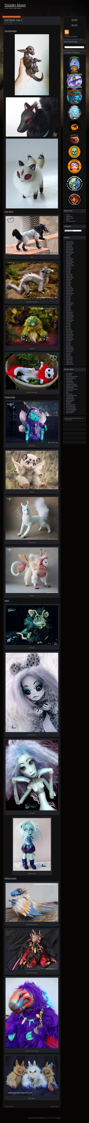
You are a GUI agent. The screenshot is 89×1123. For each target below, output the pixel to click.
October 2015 (69, 318)
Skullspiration (69, 401)
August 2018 (69, 279)
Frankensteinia (69, 381)
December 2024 (69, 247)
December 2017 (69, 288)
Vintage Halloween (70, 411)
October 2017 (69, 291)
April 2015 (68, 328)
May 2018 (68, 284)
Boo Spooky (69, 374)
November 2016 (69, 302)
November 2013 (69, 350)
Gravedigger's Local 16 (71, 384)
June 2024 (68, 257)
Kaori (7, 601)
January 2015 (69, 332)
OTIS (67, 392)
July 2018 (68, 280)
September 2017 (70, 293)
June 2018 (68, 282)
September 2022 (70, 265)
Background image (69, 418)
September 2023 (70, 262)
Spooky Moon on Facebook (71, 36)
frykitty (9, 16)
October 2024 (69, 251)
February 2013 (69, 357)
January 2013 (69, 359)
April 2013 (68, 354)
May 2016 (68, 307)
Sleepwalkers (69, 216)
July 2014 (68, 342)
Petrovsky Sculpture (70, 221)
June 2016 (68, 306)
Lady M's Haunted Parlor (72, 389)
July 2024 (68, 255)
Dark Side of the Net (70, 378)
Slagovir (68, 219)
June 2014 (68, 343)
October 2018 (69, 276)
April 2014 (68, 345)
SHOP (74, 20)
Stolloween (68, 403)
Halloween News (70, 387)
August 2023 (69, 263)
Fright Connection (70, 382)
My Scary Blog (69, 390)
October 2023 (69, 260)
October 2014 (69, 337)
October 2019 (69, 274)
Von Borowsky (11, 31)
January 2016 (69, 313)
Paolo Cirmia (78, 418)
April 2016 (68, 309)
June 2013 (68, 353)
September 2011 (70, 364)
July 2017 (68, 296)
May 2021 (68, 271)
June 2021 (68, 269)
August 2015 (69, 321)
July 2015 (68, 323)
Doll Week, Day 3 (9, 1106)
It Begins (68, 214)
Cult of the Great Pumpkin (72, 376)
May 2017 (68, 299)
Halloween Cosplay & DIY (72, 385)
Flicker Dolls (10, 397)
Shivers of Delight (70, 400)
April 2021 (68, 273)
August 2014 (69, 340)
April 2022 (68, 266)
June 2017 (68, 298)
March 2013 (69, 356)
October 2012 (69, 361)
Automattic (57, 1117)
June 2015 (68, 324)
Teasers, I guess (70, 218)
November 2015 (69, 317)
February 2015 (69, 331)
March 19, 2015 (16, 16)
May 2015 (68, 326)
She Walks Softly (70, 396)
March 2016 (69, 310)
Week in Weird (69, 412)
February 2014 (69, 346)
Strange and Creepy (70, 404)
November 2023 (69, 258)
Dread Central (69, 379)
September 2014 (70, 339)
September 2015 (70, 320)
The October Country (71, 407)
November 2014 (69, 335)
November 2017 (69, 290)
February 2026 (69, 241)
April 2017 (68, 301)
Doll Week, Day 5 (54, 1106)
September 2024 (70, 252)
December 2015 (69, 315)
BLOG (74, 25)
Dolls (11, 22)
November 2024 (69, 249)
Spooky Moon (15, 5)
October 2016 (69, 304)
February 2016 (69, 312)
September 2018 (70, 277)
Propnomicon (69, 393)
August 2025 (69, 246)
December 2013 (69, 348)
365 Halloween (69, 373)
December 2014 (69, 334)
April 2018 (68, 285)
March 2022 (69, 268)
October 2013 (69, 351)
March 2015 (69, 329)
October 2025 (69, 244)
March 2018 (69, 287)
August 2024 (69, 254)
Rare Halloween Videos (71, 395)
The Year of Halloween (71, 409)
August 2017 (69, 295)
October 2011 (69, 362)
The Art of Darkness (70, 406)
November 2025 (69, 243)
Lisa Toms (9, 211)
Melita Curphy (10, 878)
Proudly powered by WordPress (36, 1117)
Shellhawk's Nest (70, 398)
